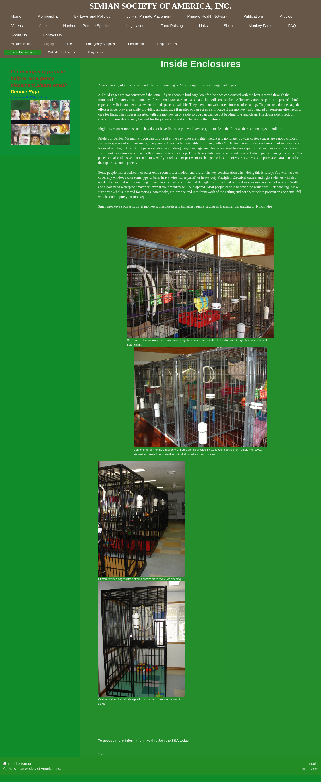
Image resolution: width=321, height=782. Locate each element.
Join (161, 740)
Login (313, 763)
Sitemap (24, 763)
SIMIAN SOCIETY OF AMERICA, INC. (160, 6)
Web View (310, 768)
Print (9, 763)
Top (101, 754)
